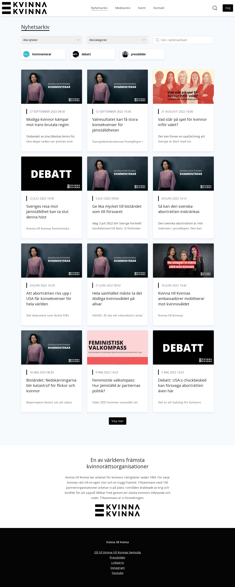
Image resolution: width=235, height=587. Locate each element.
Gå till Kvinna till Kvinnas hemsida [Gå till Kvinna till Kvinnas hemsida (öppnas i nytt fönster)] (117, 552)
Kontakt (159, 8)
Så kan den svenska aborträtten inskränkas (179, 209)
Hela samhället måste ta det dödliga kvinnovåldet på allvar (117, 298)
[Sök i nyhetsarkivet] (183, 40)
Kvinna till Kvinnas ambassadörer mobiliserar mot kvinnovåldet (181, 298)
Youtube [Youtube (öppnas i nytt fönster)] (117, 573)
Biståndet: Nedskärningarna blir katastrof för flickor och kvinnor (51, 385)
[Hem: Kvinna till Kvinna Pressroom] (24, 8)
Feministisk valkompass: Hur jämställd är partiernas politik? (116, 385)
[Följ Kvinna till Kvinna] (228, 8)
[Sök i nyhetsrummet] (215, 8)
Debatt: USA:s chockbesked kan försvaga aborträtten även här (182, 385)
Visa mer (118, 421)
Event (142, 8)
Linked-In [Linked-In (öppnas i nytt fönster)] (117, 563)
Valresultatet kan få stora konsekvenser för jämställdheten (115, 125)
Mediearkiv (122, 8)
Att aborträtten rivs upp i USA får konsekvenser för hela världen (48, 298)
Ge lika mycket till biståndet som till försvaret (117, 209)
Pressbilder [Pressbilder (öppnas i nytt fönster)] (117, 557)
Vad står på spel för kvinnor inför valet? (182, 122)
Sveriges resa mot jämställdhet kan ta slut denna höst (47, 212)
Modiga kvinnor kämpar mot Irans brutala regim (47, 122)
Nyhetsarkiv (99, 7)
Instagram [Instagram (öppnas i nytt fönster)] (117, 568)
